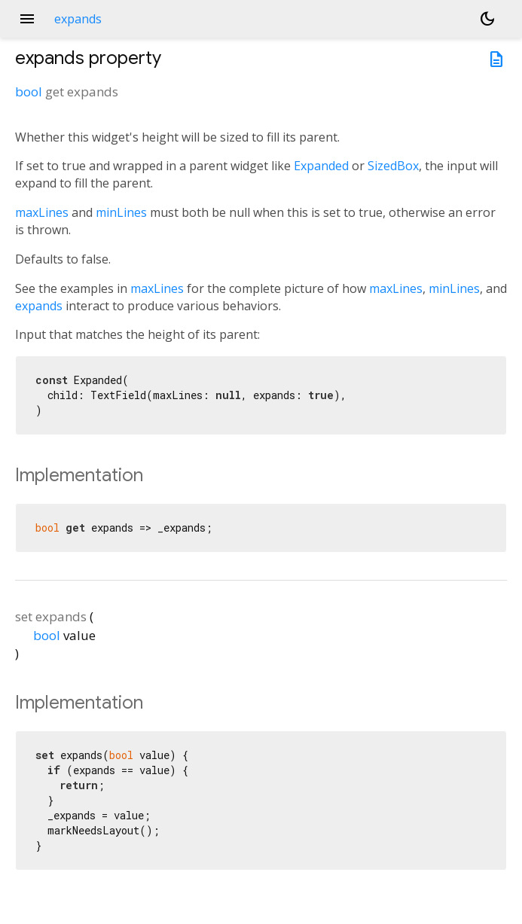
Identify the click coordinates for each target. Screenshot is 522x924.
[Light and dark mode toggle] (487, 19)
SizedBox (393, 165)
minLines (121, 212)
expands (39, 305)
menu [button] (27, 19)
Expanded (321, 165)
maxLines (42, 212)
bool (28, 91)
